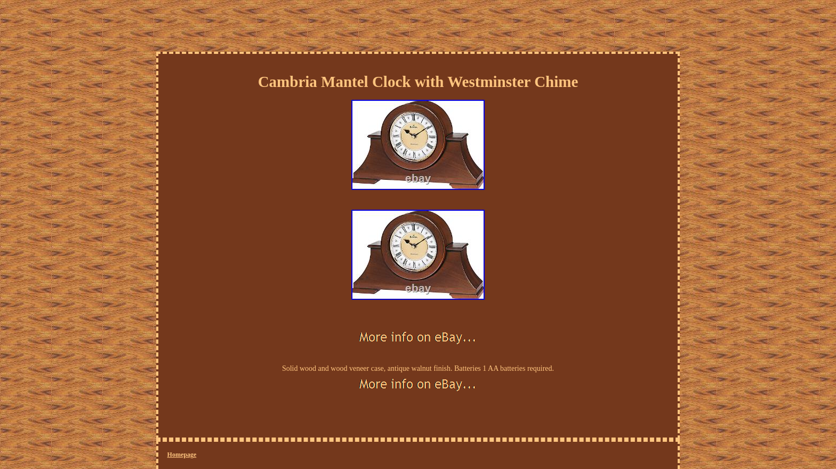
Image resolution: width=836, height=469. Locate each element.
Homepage (182, 454)
